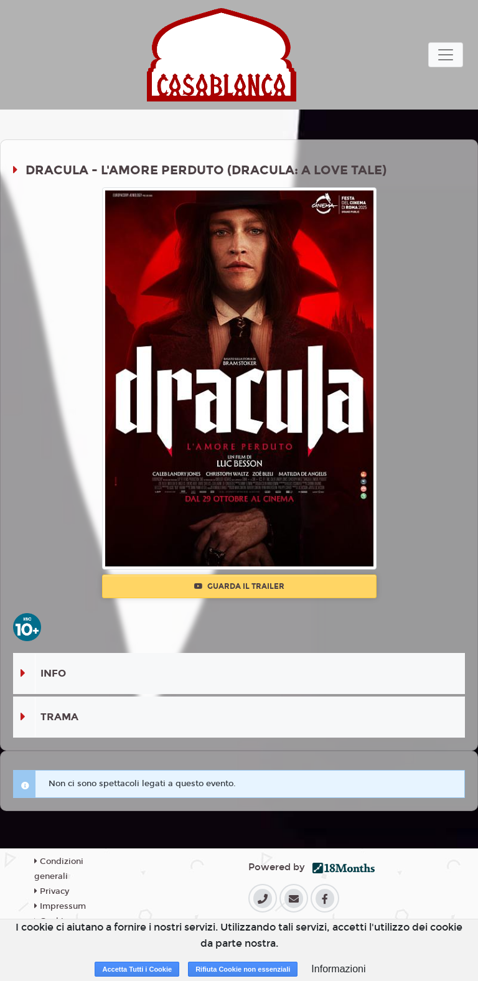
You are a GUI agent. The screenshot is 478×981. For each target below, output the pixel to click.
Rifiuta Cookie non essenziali (242, 969)
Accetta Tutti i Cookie (137, 969)
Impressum (60, 906)
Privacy (51, 891)
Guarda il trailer (239, 586)
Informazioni (338, 969)
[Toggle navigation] (445, 54)
